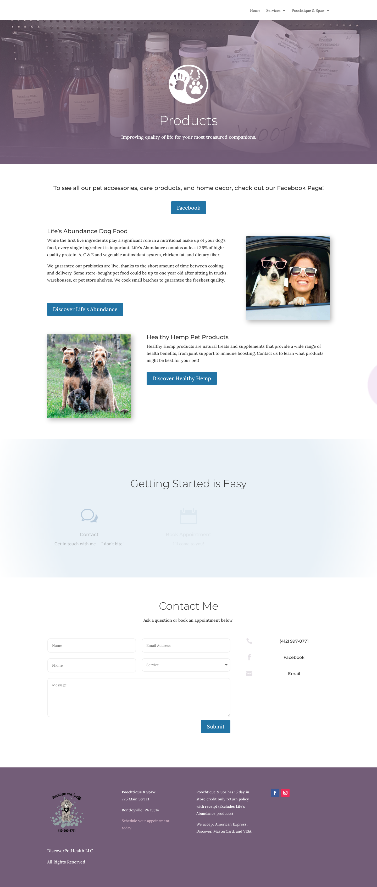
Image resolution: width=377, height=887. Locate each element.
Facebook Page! (300, 188)
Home (255, 11)
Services (273, 11)
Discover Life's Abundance (85, 309)
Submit (216, 726)
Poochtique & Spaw (308, 11)
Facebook (188, 207)
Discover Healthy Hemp (181, 378)
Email (294, 673)
